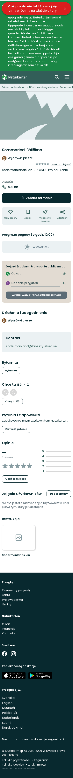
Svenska (8, 698)
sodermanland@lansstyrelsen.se (31, 346)
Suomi (6, 722)
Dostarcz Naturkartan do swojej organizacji (33, 739)
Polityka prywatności (16, 760)
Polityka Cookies (13, 765)
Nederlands (10, 717)
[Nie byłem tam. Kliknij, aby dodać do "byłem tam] (10, 216)
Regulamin (41, 760)
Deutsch (8, 708)
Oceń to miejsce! (61, 164)
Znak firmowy (37, 765)
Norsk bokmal (12, 727)
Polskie (7, 713)
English (7, 703)
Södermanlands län (17, 170)
